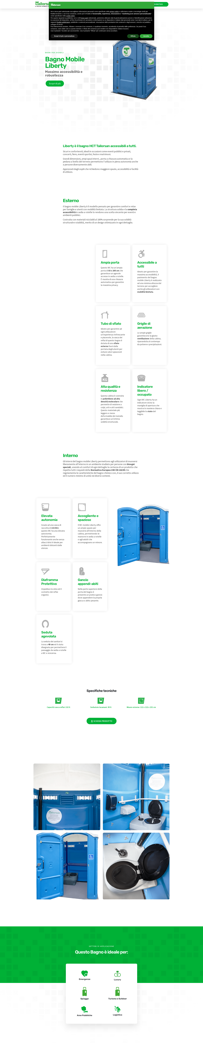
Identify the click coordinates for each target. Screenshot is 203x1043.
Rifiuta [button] (133, 36)
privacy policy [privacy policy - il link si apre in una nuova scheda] (114, 11)
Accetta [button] (146, 36)
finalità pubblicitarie (63, 22)
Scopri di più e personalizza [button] (64, 36)
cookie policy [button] (70, 16)
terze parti (84, 18)
